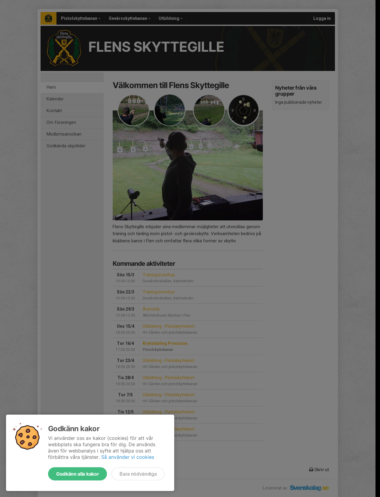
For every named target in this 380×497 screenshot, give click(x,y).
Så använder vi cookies (127, 457)
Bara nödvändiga (138, 474)
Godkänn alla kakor (77, 474)
